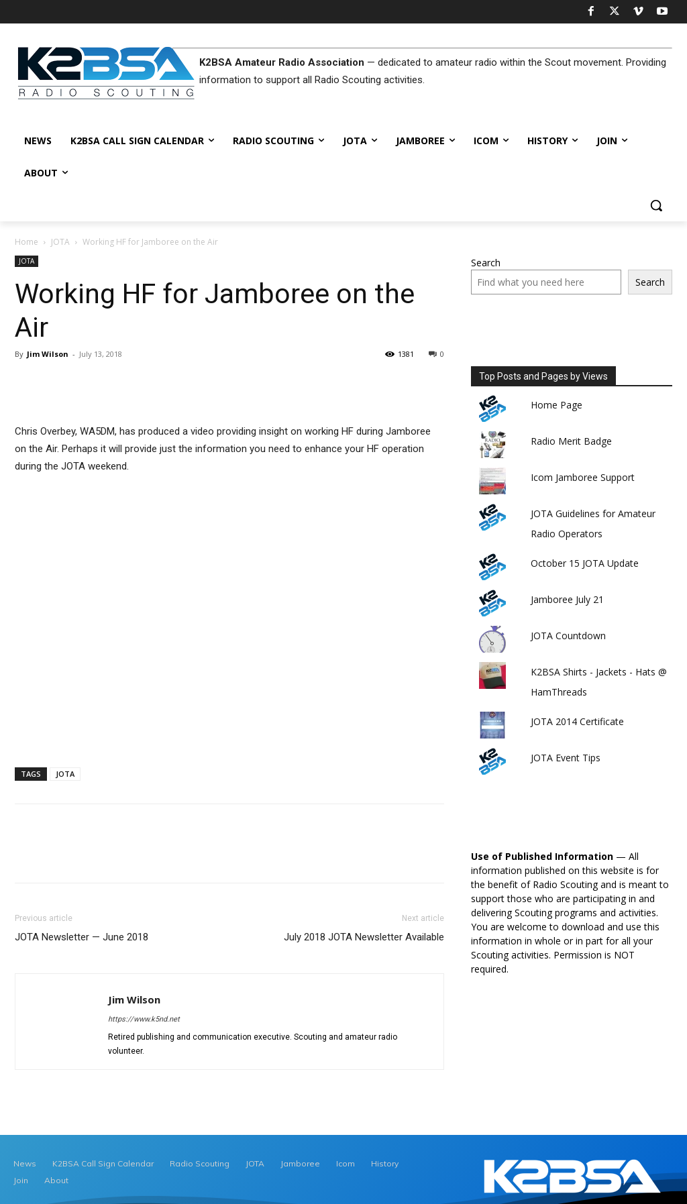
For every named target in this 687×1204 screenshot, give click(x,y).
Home (26, 242)
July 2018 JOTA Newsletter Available (364, 937)
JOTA (60, 242)
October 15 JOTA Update (585, 563)
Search (485, 262)
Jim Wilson (47, 354)
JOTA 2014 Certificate (577, 721)
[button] (656, 205)
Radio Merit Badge (571, 441)
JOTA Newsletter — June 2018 (81, 937)
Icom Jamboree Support (583, 477)
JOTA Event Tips (565, 757)
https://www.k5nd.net (144, 1019)
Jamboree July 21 (567, 599)
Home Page (556, 404)
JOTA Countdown (568, 635)
